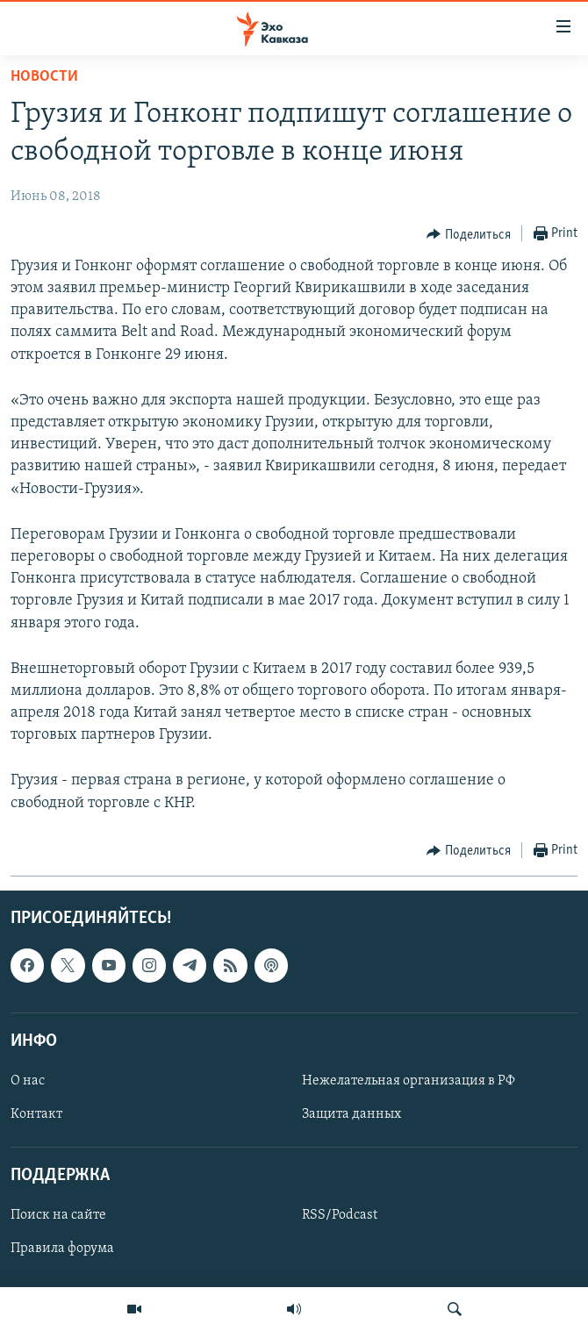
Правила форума (62, 1249)
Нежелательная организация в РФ (408, 1081)
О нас (28, 1081)
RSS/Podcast (339, 1215)
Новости (44, 76)
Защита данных (351, 1114)
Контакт (36, 1114)
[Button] (469, 234)
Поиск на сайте (58, 1215)
